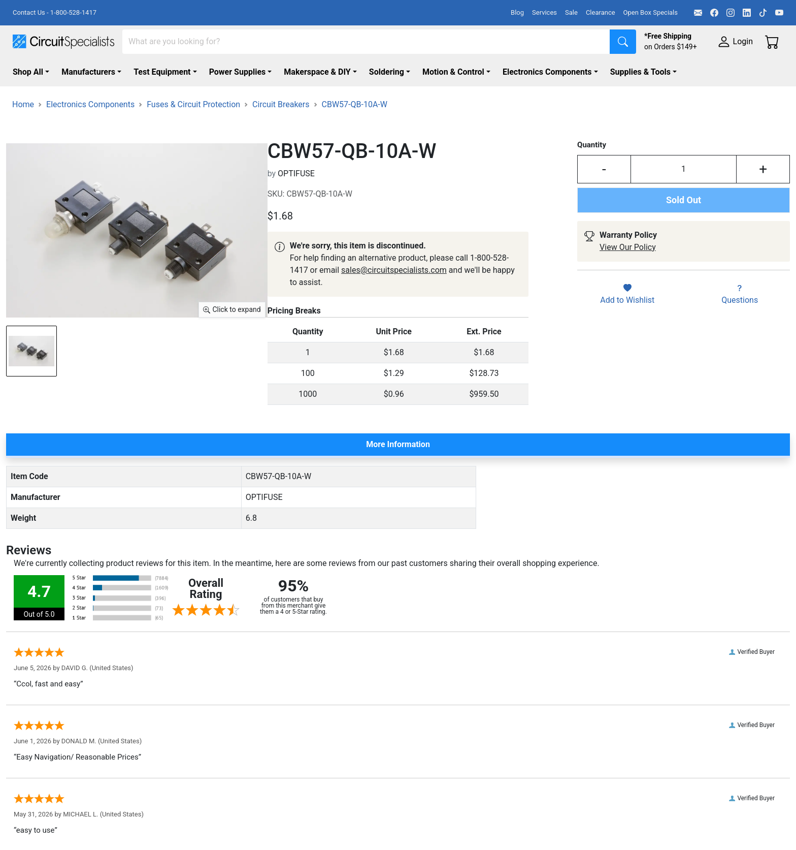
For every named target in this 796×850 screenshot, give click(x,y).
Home (23, 104)
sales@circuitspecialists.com (394, 270)
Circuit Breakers (280, 104)
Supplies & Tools (640, 72)
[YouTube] (779, 12)
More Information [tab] (398, 444)
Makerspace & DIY (317, 72)
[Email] (698, 12)
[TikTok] (763, 12)
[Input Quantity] (684, 169)
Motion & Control (453, 72)
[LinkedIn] (747, 12)
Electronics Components (547, 72)
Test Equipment (162, 72)
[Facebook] (714, 12)
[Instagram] (730, 12)
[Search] (366, 41)
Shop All (28, 72)
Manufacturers (88, 72)
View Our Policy (628, 247)
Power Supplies (237, 72)
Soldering (386, 72)
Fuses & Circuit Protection (193, 104)
